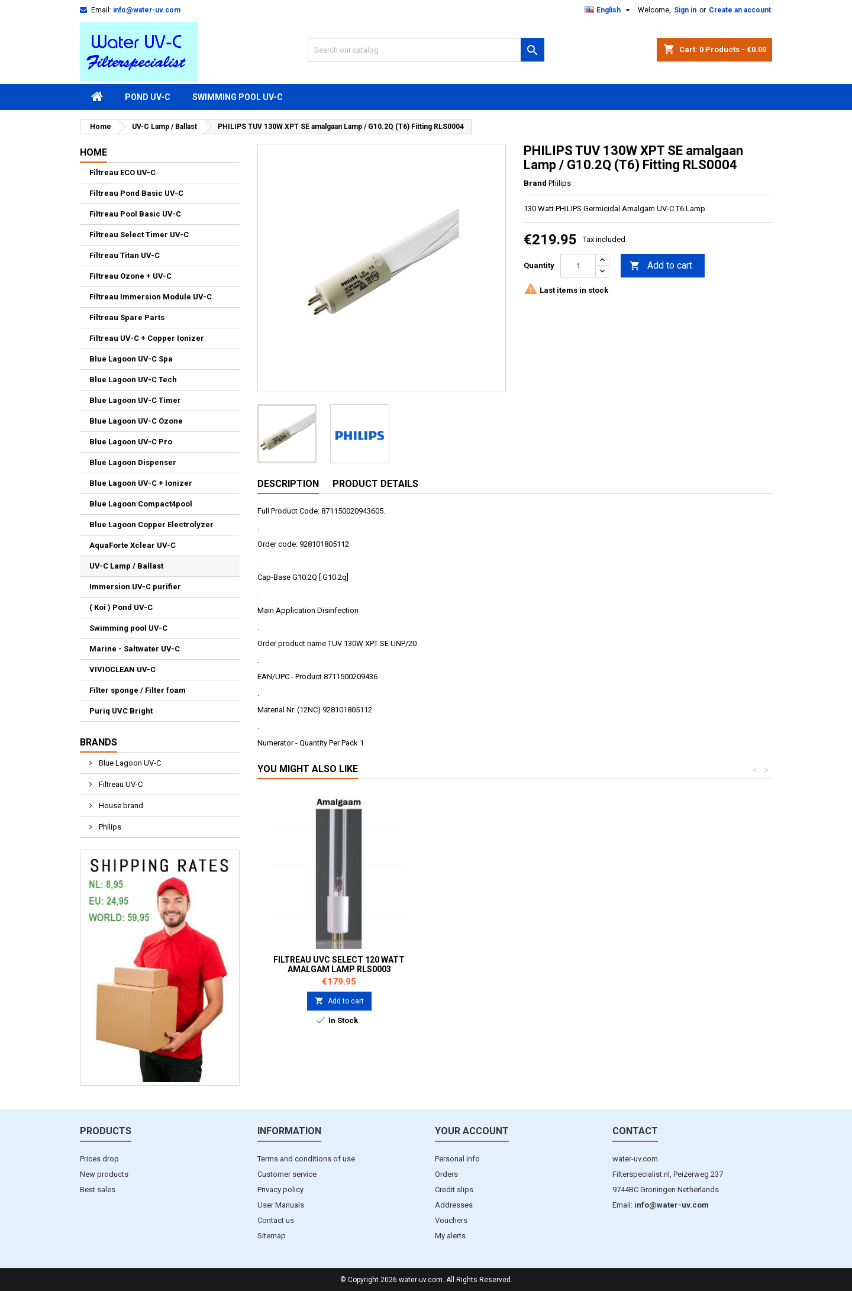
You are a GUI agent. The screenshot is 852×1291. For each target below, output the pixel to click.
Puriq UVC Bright (121, 710)
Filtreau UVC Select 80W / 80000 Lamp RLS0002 (514, 964)
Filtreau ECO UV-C (122, 172)
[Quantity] (578, 265)
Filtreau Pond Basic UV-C (136, 193)
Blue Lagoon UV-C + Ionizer (140, 483)
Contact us (275, 1220)
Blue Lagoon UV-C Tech (133, 379)
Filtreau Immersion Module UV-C (150, 296)
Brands (98, 742)
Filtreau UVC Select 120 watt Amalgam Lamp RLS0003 (689, 964)
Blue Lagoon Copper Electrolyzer (151, 524)
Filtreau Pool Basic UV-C (135, 213)
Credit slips (454, 1189)
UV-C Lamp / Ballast (126, 565)
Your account (472, 1131)
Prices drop (99, 1158)
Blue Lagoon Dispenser (132, 462)
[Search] (426, 50)
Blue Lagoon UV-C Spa (131, 358)
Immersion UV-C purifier (135, 586)
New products (104, 1174)
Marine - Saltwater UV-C (134, 648)
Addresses (454, 1204)
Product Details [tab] (375, 483)
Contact (635, 1131)
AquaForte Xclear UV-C (132, 545)
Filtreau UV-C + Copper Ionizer (146, 338)
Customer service (287, 1174)
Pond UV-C (147, 97)
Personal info (457, 1158)
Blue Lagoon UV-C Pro (130, 441)
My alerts (450, 1235)
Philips (109, 826)
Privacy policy (280, 1189)
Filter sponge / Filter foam (137, 690)
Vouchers (451, 1220)
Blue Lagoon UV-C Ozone (136, 421)
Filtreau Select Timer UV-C (139, 234)
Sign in (685, 10)
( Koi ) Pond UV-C (121, 607)
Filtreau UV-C (120, 784)
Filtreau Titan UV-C (124, 255)
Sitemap (271, 1235)
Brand (535, 183)
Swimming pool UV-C (237, 97)
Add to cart (661, 266)
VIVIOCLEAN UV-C (122, 669)
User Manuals (280, 1204)
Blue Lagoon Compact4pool (140, 503)
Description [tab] (288, 483)
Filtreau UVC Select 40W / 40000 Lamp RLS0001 (339, 964)
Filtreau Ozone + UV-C (130, 276)
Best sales (97, 1189)
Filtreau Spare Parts (126, 317)
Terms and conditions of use (306, 1158)
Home (93, 152)
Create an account (740, 10)
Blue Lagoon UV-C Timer (135, 400)
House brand (120, 805)
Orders (446, 1174)
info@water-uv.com (146, 10)
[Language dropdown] (609, 10)
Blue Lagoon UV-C (129, 763)
